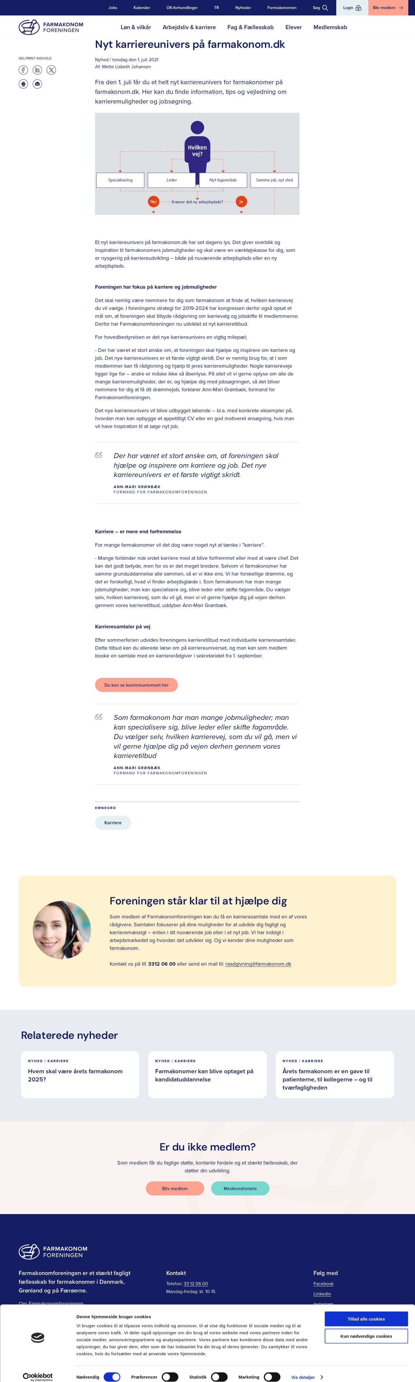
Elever (294, 27)
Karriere (113, 822)
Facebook (324, 1283)
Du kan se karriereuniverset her (136, 685)
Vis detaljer (303, 1370)
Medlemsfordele (240, 1188)
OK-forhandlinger (182, 7)
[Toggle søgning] (320, 8)
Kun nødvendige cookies (366, 1329)
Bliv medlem (175, 1188)
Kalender (142, 7)
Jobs (112, 7)
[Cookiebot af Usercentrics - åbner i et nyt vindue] (37, 1370)
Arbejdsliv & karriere (189, 27)
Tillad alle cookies (366, 1312)
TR (216, 7)
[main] (207, 561)
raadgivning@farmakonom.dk (258, 963)
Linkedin (322, 1293)
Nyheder (243, 7)
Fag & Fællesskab (250, 27)
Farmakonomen (282, 7)
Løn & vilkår (136, 27)
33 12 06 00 (196, 1283)
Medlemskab (330, 27)
